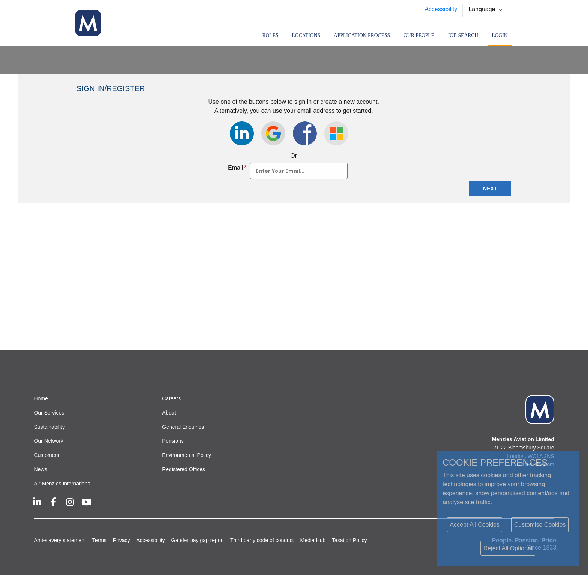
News (40, 469)
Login (499, 35)
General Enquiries (183, 427)
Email (237, 168)
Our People (419, 35)
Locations (306, 35)
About (169, 413)
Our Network (48, 441)
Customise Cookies (540, 524)
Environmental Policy (186, 455)
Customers (46, 455)
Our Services (49, 413)
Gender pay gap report (197, 540)
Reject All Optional (507, 548)
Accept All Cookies (475, 524)
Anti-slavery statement (60, 540)
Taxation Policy (349, 540)
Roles (270, 35)
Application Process (362, 35)
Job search (463, 35)
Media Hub (313, 540)
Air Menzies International (63, 484)
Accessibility (440, 9)
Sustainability (49, 427)
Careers (171, 398)
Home (41, 398)
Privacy (121, 540)
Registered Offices (183, 469)
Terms (99, 540)
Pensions (173, 441)
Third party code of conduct (262, 540)
